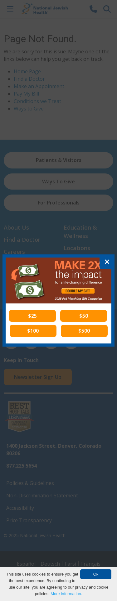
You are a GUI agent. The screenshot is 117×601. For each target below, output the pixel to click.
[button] (32, 316)
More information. (66, 593)
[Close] (107, 261)
